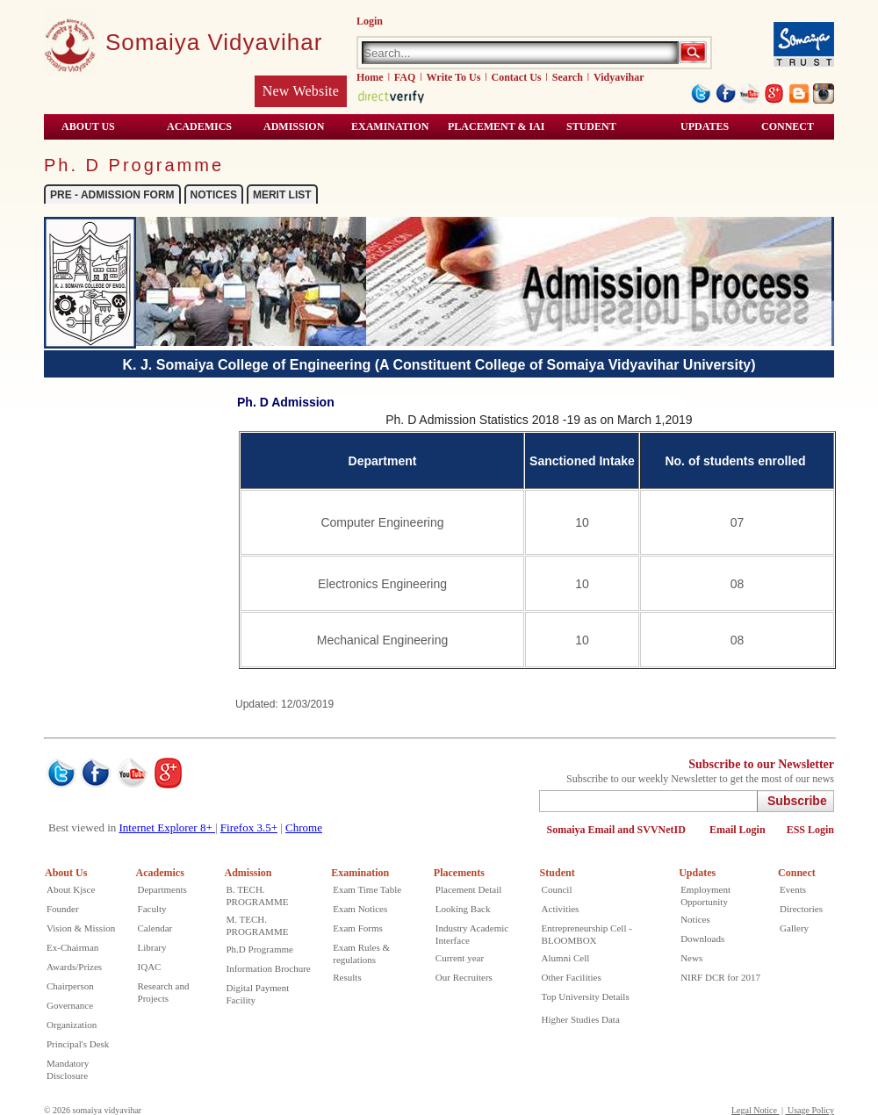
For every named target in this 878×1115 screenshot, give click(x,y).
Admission (248, 873)
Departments (162, 889)
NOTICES (214, 195)
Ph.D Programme (260, 949)
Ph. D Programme (134, 165)
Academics (160, 873)
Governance (70, 1005)
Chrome (303, 827)
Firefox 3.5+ (248, 827)
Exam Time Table (367, 889)
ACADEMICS (199, 126)
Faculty (152, 908)
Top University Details (586, 996)
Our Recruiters (464, 977)
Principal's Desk (78, 1044)
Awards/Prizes (74, 966)
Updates (704, 126)
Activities (560, 908)
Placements (459, 873)
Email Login (737, 830)
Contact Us (517, 77)
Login (369, 21)
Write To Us (454, 77)
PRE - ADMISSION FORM (112, 195)
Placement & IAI (496, 126)
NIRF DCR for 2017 (720, 977)
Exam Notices (360, 908)
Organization (72, 1024)
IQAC (150, 966)
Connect (797, 873)
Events (793, 889)
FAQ (404, 77)
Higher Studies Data (581, 1019)
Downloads (702, 938)
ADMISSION (293, 126)
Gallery (794, 928)
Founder (63, 908)
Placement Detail (468, 889)
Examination (389, 126)
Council (557, 889)
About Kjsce (71, 889)
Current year (459, 958)
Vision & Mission (81, 928)
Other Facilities (571, 977)
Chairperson (70, 986)
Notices (695, 919)
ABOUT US (88, 126)
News (691, 958)
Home (370, 77)
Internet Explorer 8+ (167, 827)
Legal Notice (755, 1110)
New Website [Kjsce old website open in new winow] (301, 90)
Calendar (155, 928)
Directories (801, 908)
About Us (66, 873)
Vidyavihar (619, 77)
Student (557, 873)
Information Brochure (269, 968)
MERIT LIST (282, 195)
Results (347, 977)
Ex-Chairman (72, 947)
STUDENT (591, 126)
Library (152, 947)
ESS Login (810, 830)
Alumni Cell (566, 958)
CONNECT (787, 126)
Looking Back (463, 908)
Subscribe (797, 801)
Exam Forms (358, 928)
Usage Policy (809, 1110)
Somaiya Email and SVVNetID (617, 830)
